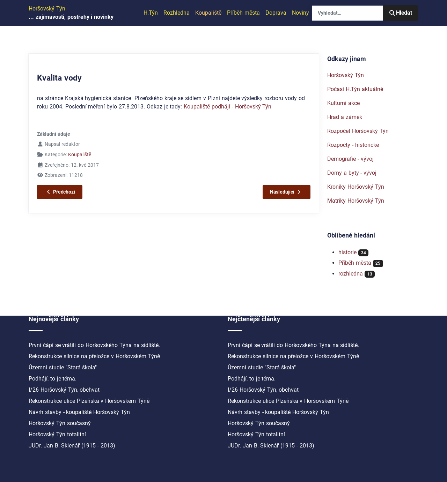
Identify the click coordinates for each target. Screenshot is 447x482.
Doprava (275, 12)
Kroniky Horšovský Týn (355, 186)
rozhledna (350, 273)
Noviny (300, 12)
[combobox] (347, 13)
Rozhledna (176, 12)
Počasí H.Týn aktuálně (355, 89)
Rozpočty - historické (353, 145)
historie (347, 252)
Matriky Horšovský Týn (355, 200)
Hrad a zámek (344, 117)
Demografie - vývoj (350, 159)
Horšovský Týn (345, 75)
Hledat (400, 12)
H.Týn (151, 12)
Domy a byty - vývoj (351, 173)
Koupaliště (208, 12)
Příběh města (243, 12)
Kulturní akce (343, 103)
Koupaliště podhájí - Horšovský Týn (227, 106)
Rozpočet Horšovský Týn (358, 131)
